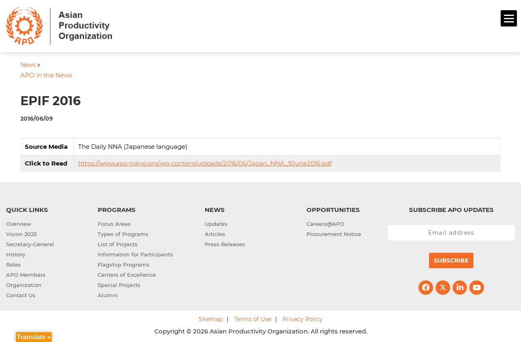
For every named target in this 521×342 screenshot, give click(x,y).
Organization (24, 283)
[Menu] (509, 18)
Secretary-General (30, 243)
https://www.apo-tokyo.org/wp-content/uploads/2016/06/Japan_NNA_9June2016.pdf (205, 162)
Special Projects (119, 283)
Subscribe (451, 259)
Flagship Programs (123, 263)
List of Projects (118, 243)
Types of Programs (123, 232)
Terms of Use (252, 318)
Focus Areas (114, 222)
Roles (13, 263)
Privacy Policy (302, 318)
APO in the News (46, 74)
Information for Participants (135, 253)
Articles (215, 232)
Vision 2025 (21, 232)
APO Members (26, 273)
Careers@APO (325, 222)
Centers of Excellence (127, 273)
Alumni (108, 294)
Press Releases (225, 243)
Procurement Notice (333, 232)
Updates (216, 222)
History (15, 253)
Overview (18, 222)
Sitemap (211, 318)
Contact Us (20, 294)
